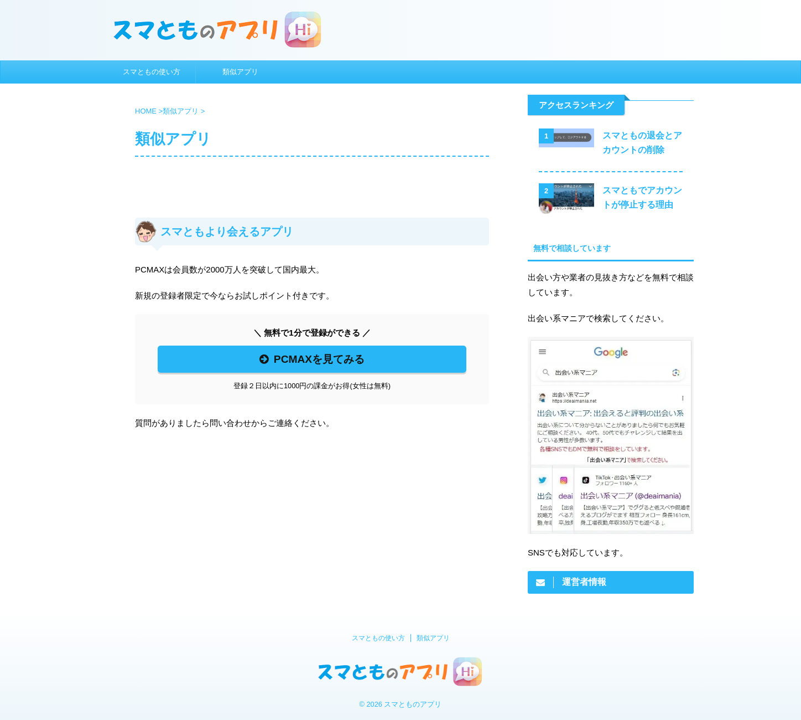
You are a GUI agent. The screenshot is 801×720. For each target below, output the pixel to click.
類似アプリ (240, 72)
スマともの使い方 (151, 72)
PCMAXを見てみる (312, 359)
